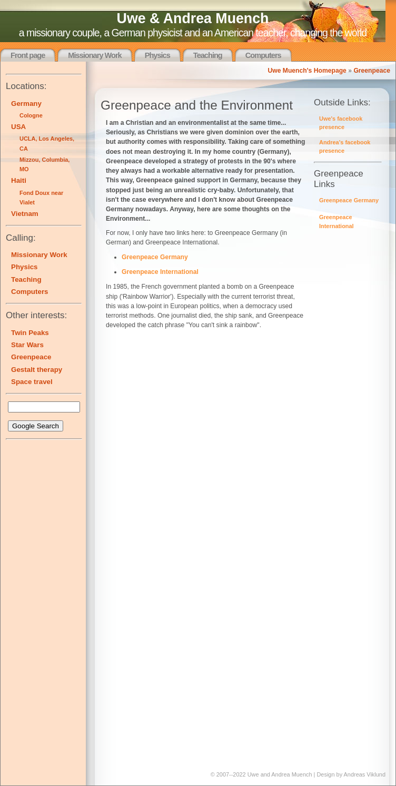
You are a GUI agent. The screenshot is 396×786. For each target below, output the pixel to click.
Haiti (18, 180)
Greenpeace (371, 70)
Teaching (207, 55)
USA (18, 127)
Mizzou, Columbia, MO (44, 164)
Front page (28, 55)
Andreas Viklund (364, 774)
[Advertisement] (37, 603)
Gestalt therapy (36, 370)
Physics (157, 55)
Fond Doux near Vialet (41, 197)
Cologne (31, 115)
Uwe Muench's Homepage (307, 70)
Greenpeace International (160, 272)
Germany (26, 103)
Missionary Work (94, 55)
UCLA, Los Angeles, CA (46, 143)
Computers (263, 55)
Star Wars (27, 345)
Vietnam (24, 214)
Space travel (32, 382)
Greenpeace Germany (349, 200)
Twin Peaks (30, 333)
